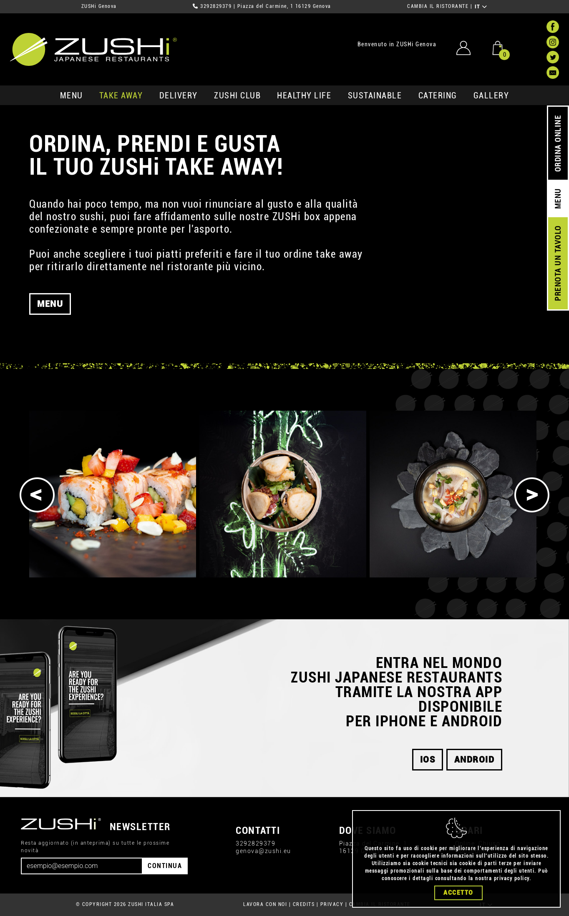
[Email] (82, 866)
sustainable (375, 95)
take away (121, 95)
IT (481, 7)
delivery (178, 95)
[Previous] (37, 494)
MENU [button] (50, 306)
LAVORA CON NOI (265, 904)
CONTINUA (165, 866)
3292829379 (216, 6)
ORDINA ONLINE (558, 143)
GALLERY (491, 95)
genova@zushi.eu (263, 851)
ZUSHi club (237, 95)
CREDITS (304, 904)
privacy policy (511, 878)
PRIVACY (332, 904)
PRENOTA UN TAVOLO (558, 263)
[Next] (531, 494)
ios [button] (428, 760)
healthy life (304, 95)
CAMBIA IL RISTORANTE (437, 6)
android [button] (474, 760)
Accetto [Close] (458, 892)
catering (437, 95)
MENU (71, 95)
